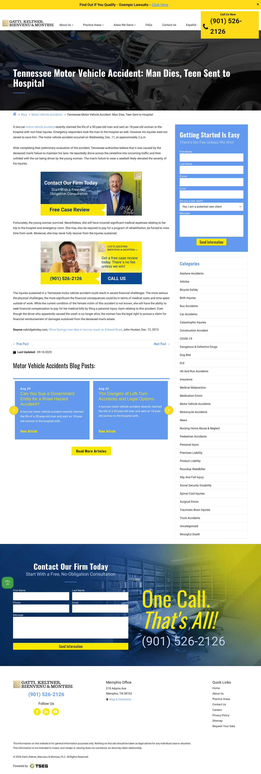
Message (185, 213)
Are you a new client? (191, 200)
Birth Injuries (188, 298)
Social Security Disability (196, 485)
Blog (24, 114)
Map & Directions (118, 699)
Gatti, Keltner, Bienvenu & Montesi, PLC (43, 756)
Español (191, 25)
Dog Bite (185, 355)
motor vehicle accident (40, 127)
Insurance (186, 379)
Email (183, 188)
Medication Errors (191, 395)
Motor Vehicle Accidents (47, 114)
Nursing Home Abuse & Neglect (200, 428)
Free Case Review (70, 210)
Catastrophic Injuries (193, 322)
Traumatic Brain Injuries (195, 510)
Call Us (7, 582)
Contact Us (169, 25)
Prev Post (21, 344)
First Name (186, 151)
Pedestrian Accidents (193, 436)
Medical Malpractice (193, 387)
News (183, 420)
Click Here (160, 5)
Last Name (186, 163)
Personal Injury (189, 444)
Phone (183, 176)
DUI (182, 363)
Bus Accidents (189, 306)
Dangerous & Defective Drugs (198, 347)
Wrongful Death (190, 534)
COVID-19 (186, 338)
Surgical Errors (189, 501)
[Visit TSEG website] (39, 766)
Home (216, 688)
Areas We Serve (125, 25)
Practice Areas (93, 25)
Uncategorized (189, 526)
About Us (66, 25)
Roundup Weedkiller (192, 469)
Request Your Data (223, 726)
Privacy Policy (220, 715)
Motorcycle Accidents (193, 412)
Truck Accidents (190, 518)
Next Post (162, 344)
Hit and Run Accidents (194, 371)
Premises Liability (191, 452)
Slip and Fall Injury (192, 477)
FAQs (149, 25)
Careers (217, 710)
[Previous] (13, 410)
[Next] (168, 410)
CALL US (117, 279)
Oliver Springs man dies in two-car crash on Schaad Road (85, 329)
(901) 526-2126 (222, 26)
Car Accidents (188, 314)
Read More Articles (91, 450)
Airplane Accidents (192, 273)
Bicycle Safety (189, 289)
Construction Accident (194, 330)
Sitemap (217, 720)
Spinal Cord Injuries (192, 493)
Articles (184, 281)
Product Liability (190, 461)
